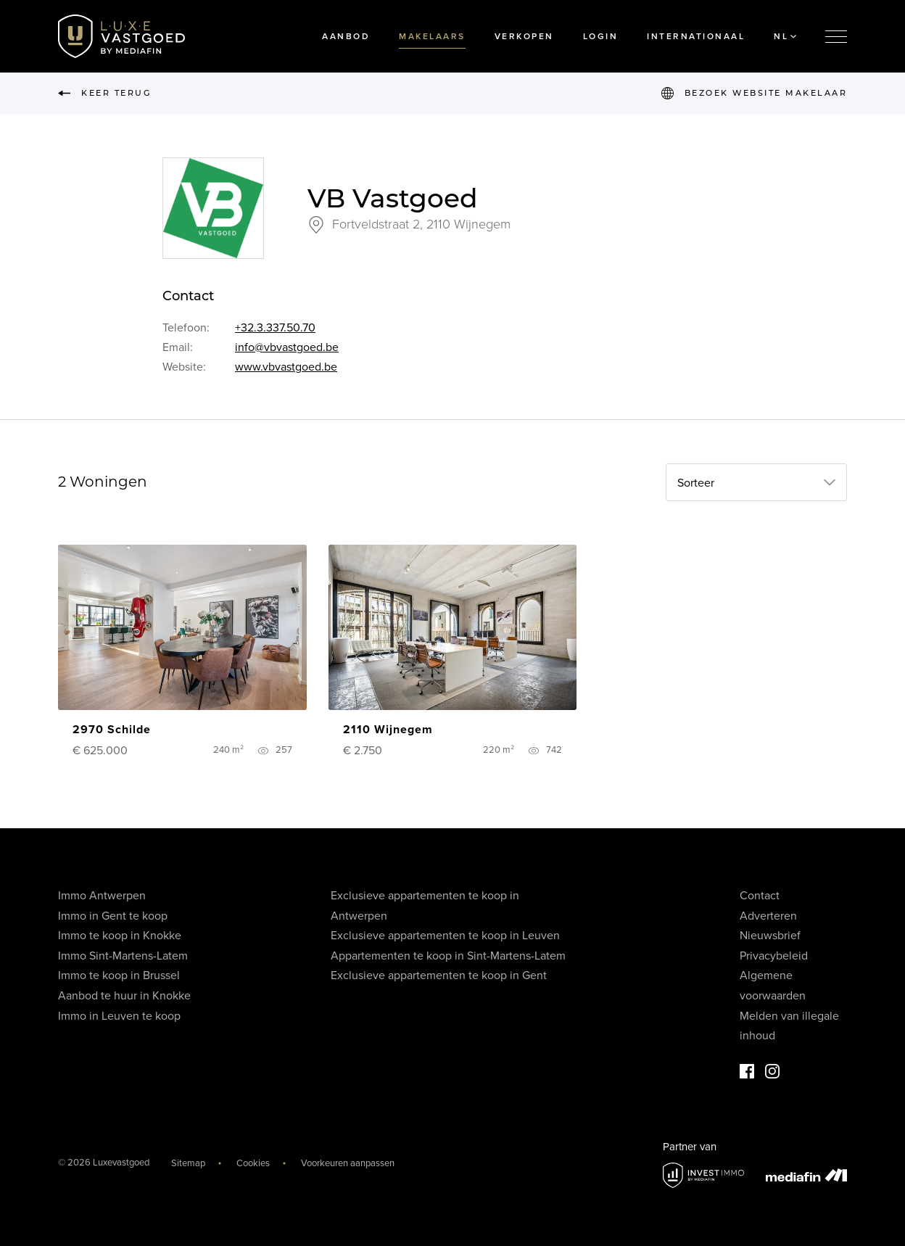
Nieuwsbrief (770, 935)
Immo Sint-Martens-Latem (123, 956)
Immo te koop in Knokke (119, 935)
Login (601, 36)
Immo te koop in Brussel (119, 975)
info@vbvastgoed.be (287, 347)
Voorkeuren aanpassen (347, 1163)
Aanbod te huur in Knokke (124, 996)
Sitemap (188, 1163)
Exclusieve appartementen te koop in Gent (439, 975)
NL (785, 36)
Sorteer (695, 483)
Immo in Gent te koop (113, 916)
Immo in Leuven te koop (119, 1016)
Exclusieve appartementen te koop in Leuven (445, 935)
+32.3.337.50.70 (275, 328)
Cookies (253, 1163)
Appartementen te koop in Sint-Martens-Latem (448, 956)
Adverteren (768, 916)
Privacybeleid (774, 956)
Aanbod (346, 36)
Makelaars (432, 36)
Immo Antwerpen (102, 895)
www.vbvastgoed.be (286, 367)
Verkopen (524, 36)
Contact (760, 895)
